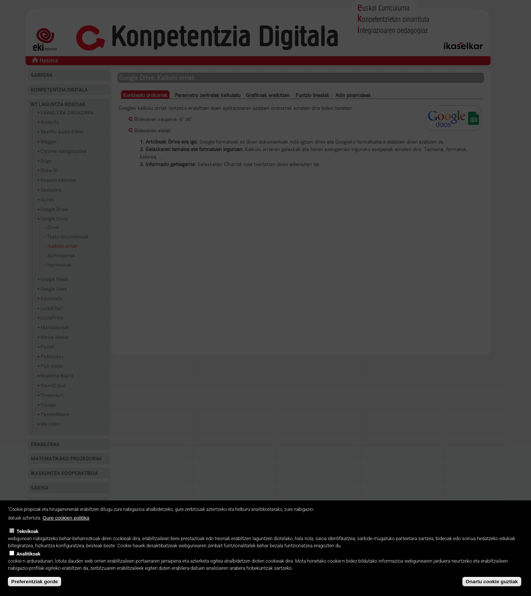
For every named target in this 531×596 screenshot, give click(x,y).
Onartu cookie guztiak (492, 587)
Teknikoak (27, 537)
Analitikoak (28, 559)
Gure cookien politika (66, 524)
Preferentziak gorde (34, 587)
